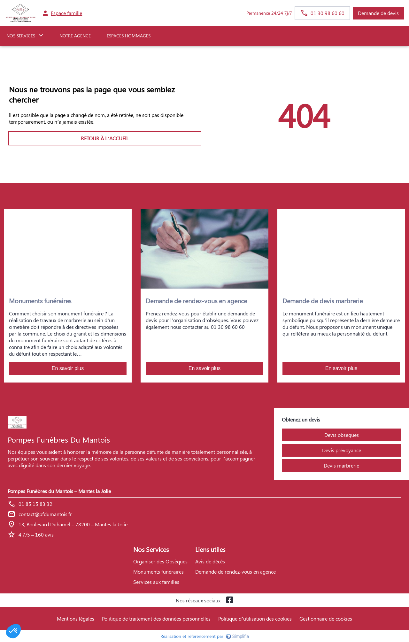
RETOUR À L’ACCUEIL (105, 138)
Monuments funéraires (158, 571)
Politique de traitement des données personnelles (156, 618)
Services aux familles (156, 581)
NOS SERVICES (20, 36)
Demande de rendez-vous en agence (235, 571)
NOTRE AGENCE (75, 36)
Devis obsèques (341, 434)
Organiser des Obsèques (160, 561)
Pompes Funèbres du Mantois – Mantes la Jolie (59, 491)
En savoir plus (68, 368)
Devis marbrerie (341, 465)
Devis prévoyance (341, 450)
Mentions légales (75, 618)
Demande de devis (378, 13)
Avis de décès (210, 561)
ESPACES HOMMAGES (128, 36)
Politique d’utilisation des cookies (255, 618)
